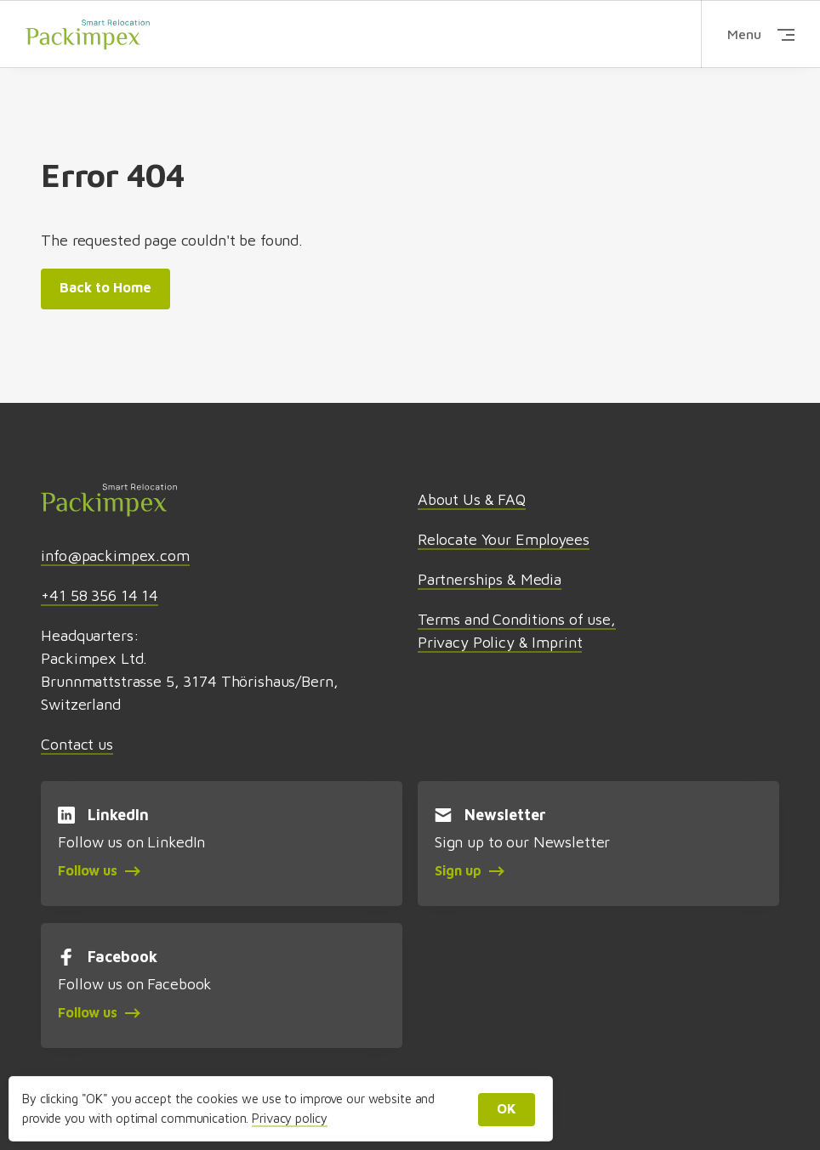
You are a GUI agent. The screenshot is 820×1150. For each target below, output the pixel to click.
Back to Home (105, 287)
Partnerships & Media (489, 579)
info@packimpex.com (115, 555)
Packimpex (88, 33)
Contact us (77, 744)
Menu (760, 34)
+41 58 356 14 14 (99, 595)
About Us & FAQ (472, 499)
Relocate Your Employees (503, 539)
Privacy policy (289, 1118)
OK (506, 1108)
